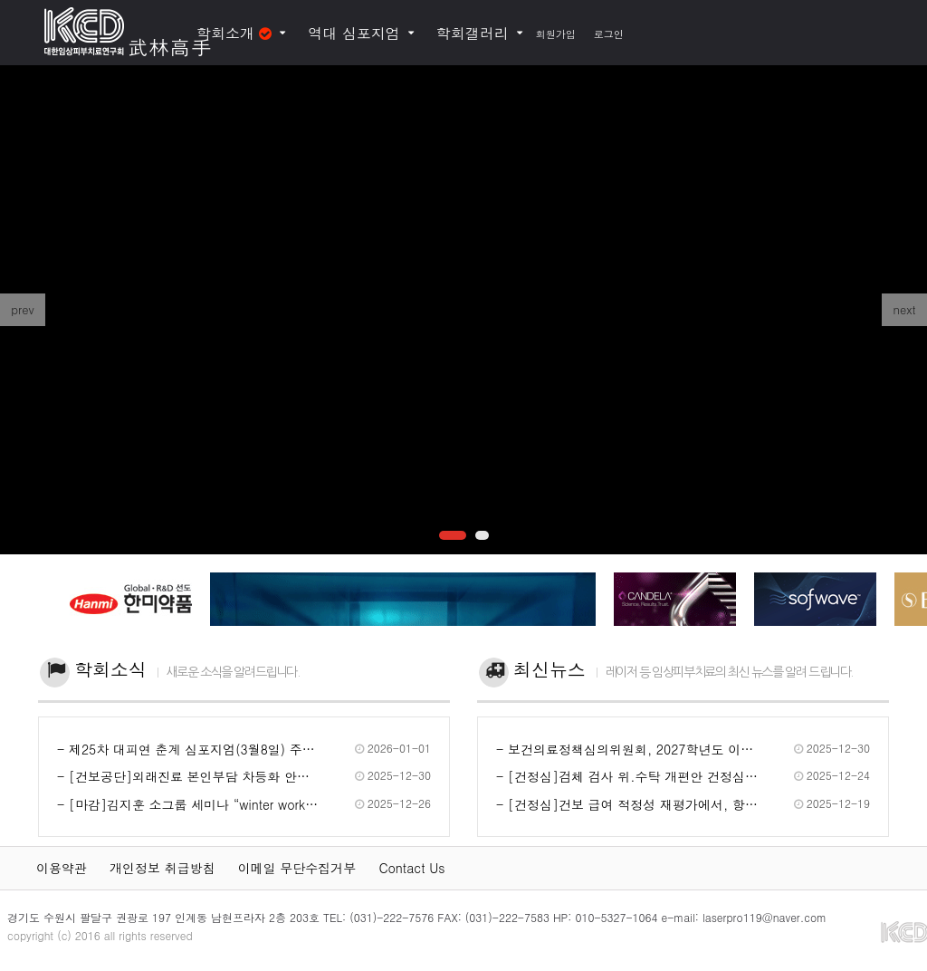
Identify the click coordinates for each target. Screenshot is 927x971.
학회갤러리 (472, 33)
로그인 (609, 34)
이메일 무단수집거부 (297, 868)
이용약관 (61, 868)
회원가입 (556, 34)
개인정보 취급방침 (162, 868)
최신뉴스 (549, 669)
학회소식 (110, 669)
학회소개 (234, 33)
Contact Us (411, 868)
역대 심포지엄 (353, 33)
